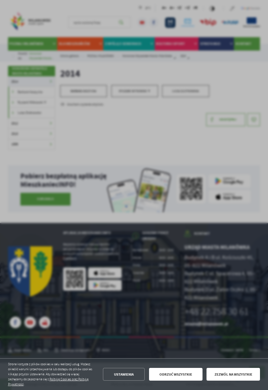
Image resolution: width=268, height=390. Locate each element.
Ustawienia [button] (124, 374)
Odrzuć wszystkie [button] (175, 374)
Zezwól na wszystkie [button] (233, 374)
